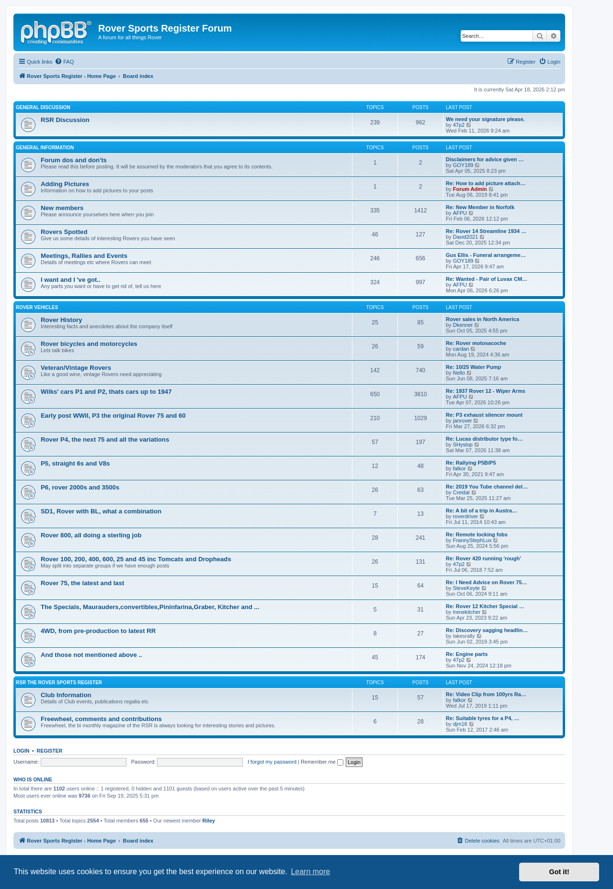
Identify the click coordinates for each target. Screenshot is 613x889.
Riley (209, 820)
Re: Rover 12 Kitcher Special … (485, 606)
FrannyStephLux (472, 540)
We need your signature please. (485, 119)
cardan (461, 349)
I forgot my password (272, 762)
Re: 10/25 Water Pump (473, 367)
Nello (459, 373)
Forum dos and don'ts (74, 160)
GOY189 (463, 165)
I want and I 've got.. (71, 279)
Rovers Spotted (64, 231)
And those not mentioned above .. (91, 654)
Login (21, 751)
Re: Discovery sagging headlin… (487, 630)
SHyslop (463, 444)
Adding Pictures (65, 184)
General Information (45, 147)
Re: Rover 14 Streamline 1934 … (486, 231)
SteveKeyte (466, 588)
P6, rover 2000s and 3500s (80, 487)
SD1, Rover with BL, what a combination (101, 511)
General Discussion (43, 107)
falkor (459, 468)
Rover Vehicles (37, 307)
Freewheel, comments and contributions (101, 718)
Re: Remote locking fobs (477, 534)
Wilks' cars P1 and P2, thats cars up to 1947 (106, 391)
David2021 (465, 237)
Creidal (461, 492)
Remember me (322, 762)
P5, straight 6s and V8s (75, 463)
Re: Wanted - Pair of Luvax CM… (486, 279)
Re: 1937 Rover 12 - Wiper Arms (485, 391)
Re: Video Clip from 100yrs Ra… (486, 694)
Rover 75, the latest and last (82, 583)
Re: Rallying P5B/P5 (471, 463)
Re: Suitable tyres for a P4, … (482, 718)
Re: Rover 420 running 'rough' (483, 558)
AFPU (460, 213)
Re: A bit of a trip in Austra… (481, 510)
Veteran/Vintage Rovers (76, 367)
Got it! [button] (559, 872)
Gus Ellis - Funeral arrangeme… (486, 255)
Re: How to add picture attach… (485, 183)
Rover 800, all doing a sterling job (91, 535)
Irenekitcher (466, 612)
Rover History (61, 319)
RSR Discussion (65, 119)
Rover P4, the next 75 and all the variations (105, 439)
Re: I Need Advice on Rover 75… (486, 582)
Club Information (66, 695)
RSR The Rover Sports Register (59, 682)
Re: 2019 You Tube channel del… (487, 486)
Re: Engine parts (467, 654)
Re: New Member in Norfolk (480, 207)
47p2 (459, 125)
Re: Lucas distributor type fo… (484, 439)
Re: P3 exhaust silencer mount (484, 415)
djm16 (460, 724)
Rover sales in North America (482, 319)
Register (50, 751)
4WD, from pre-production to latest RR (98, 630)
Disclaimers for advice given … (485, 159)
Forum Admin (470, 189)
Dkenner (463, 325)
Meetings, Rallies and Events (84, 255)
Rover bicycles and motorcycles (89, 343)
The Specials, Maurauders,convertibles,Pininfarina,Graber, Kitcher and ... (150, 607)
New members (62, 207)
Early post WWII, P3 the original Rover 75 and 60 (113, 415)
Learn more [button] (310, 871)
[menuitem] (64, 61)
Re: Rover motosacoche (476, 343)
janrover (462, 420)
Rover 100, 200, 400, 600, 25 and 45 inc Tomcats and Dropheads (136, 559)
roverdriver (465, 516)
